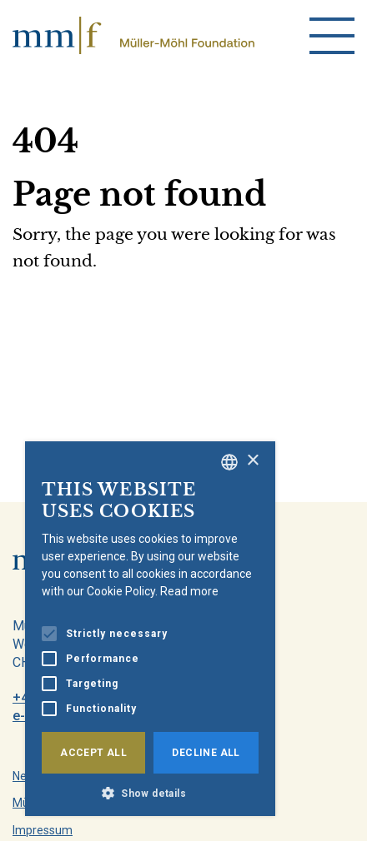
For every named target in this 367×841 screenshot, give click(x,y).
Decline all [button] (205, 753)
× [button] (252, 461)
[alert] (150, 628)
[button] (150, 791)
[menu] (332, 35)
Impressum (43, 830)
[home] (133, 35)
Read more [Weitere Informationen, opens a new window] (189, 591)
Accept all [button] (93, 753)
